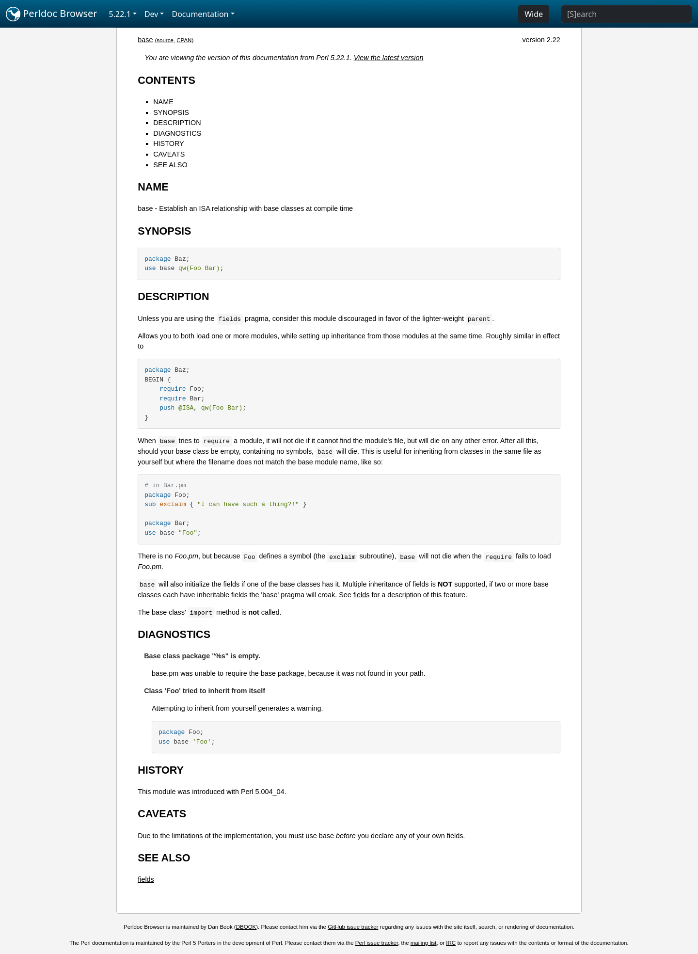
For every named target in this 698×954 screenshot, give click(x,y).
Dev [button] (151, 14)
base (145, 40)
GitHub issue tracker (353, 927)
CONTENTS (166, 80)
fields (361, 595)
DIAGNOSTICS (177, 133)
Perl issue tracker (376, 943)
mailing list (424, 943)
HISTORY (168, 143)
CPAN (183, 40)
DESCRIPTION (177, 123)
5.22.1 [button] (120, 14)
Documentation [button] (200, 14)
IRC (451, 943)
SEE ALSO (170, 165)
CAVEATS (169, 154)
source (165, 40)
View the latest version (389, 58)
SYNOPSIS (171, 112)
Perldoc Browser (51, 14)
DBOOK (246, 927)
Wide (533, 14)
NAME (163, 102)
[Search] (626, 14)
